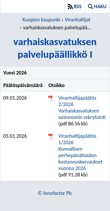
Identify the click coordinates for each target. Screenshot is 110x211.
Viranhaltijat (77, 19)
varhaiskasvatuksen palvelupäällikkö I (57, 27)
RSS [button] (75, 6)
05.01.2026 (15, 136)
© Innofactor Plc (55, 193)
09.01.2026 (15, 98)
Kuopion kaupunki (41, 19)
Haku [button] (97, 6)
